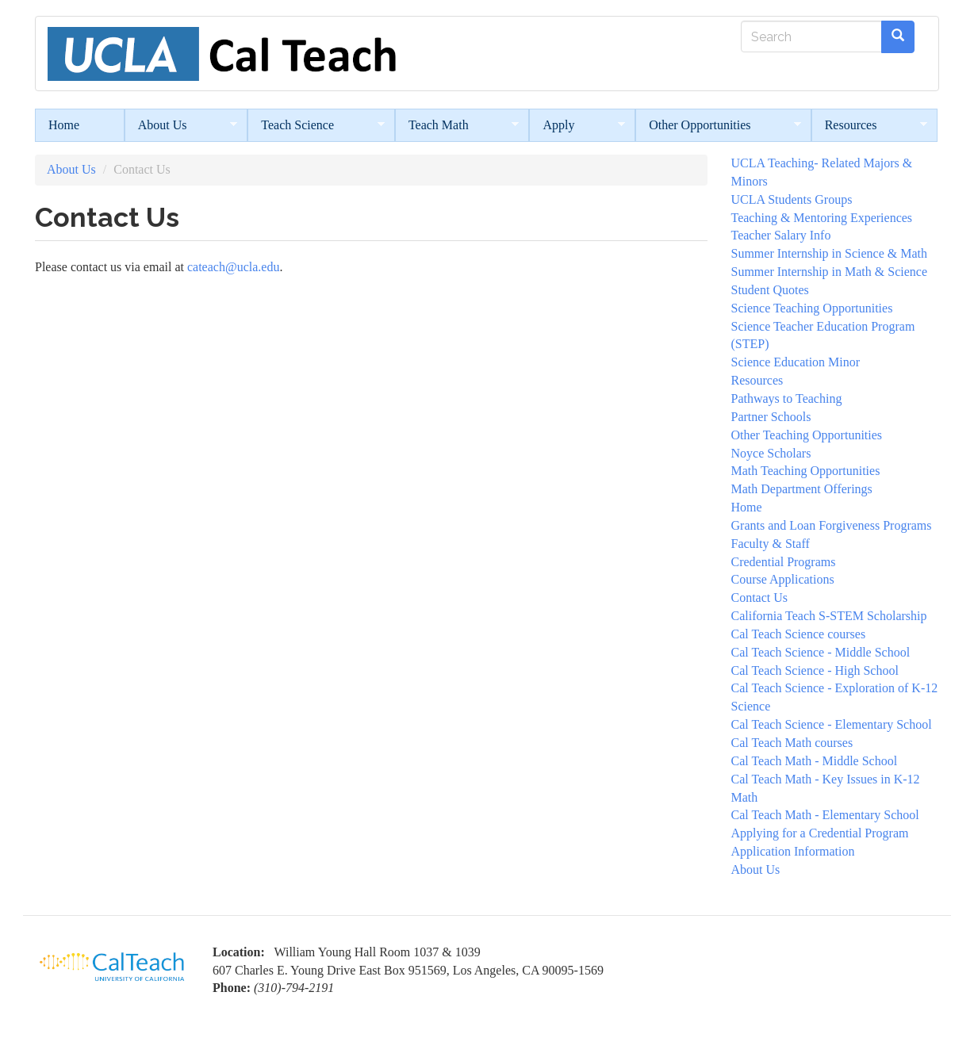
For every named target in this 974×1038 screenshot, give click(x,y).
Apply (577, 125)
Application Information (793, 851)
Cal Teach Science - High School (815, 670)
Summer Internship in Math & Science (829, 271)
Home (63, 125)
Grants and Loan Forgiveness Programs (831, 525)
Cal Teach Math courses (792, 742)
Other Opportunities (717, 125)
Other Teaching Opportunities (807, 435)
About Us (181, 125)
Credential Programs (783, 562)
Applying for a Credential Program (820, 833)
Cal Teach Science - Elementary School (831, 724)
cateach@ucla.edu (233, 267)
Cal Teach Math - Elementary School (825, 815)
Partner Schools (771, 416)
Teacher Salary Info (781, 235)
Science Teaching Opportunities (812, 308)
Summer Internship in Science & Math (829, 253)
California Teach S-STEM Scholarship (829, 615)
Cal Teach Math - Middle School (814, 761)
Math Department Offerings (801, 489)
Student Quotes (770, 290)
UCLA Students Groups (792, 199)
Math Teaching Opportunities (805, 470)
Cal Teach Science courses (798, 634)
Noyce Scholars (771, 453)
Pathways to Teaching (786, 398)
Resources (869, 125)
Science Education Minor (796, 362)
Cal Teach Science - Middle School (821, 652)
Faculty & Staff (770, 543)
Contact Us (759, 597)
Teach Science (316, 125)
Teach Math (457, 125)
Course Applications (782, 579)
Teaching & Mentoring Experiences (822, 217)
